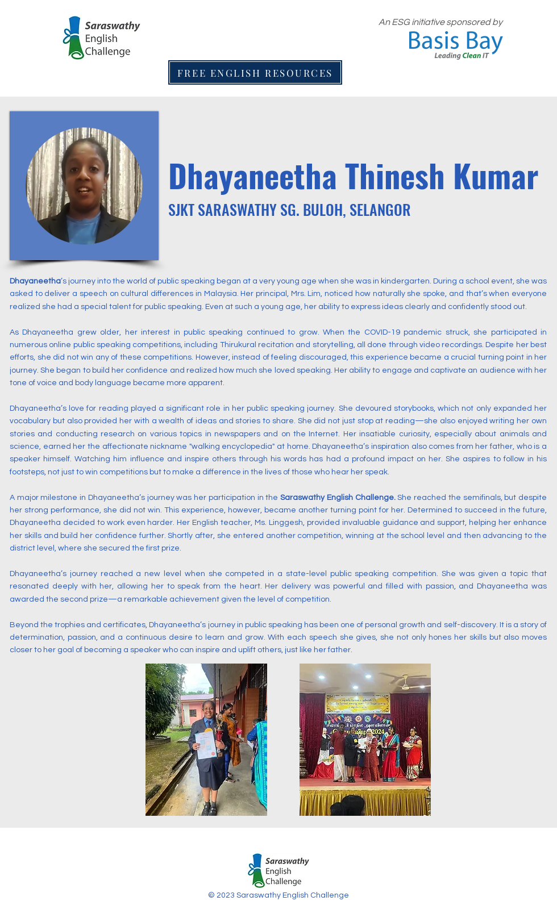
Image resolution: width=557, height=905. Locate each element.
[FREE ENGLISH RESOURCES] (255, 72)
